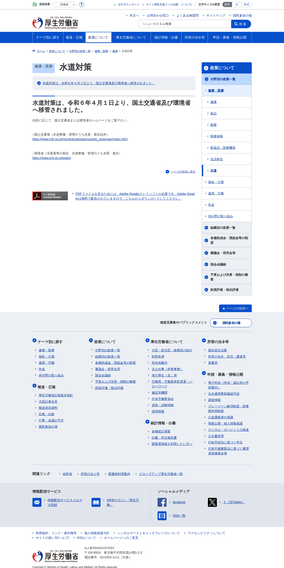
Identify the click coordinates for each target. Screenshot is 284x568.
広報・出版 (46, 409)
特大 (246, 4)
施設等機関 (159, 389)
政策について (222, 68)
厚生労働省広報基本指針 (56, 390)
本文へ (134, 15)
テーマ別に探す (51, 340)
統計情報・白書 (164, 419)
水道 (213, 170)
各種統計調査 (161, 426)
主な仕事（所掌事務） (167, 366)
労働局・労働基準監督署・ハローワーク (172, 381)
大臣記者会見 (48, 396)
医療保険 (216, 136)
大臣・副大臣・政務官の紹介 (172, 347)
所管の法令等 (219, 340)
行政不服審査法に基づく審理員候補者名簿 (228, 446)
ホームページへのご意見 (121, 533)
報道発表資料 (48, 403)
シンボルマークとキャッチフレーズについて (148, 528)
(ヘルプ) (187, 4)
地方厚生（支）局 (164, 372)
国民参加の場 (242, 15)
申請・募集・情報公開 (226, 370)
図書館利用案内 (119, 469)
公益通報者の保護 (220, 412)
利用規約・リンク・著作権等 (56, 528)
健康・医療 (216, 90)
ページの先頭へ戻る (183, 171)
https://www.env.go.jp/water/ (51, 158)
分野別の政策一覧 (222, 79)
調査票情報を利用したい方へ (172, 439)
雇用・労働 (216, 193)
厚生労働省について (168, 340)
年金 (211, 205)
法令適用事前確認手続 (223, 389)
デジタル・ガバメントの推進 (228, 425)
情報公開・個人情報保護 (225, 418)
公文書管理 (216, 431)
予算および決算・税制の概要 (229, 277)
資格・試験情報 (163, 402)
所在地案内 (159, 360)
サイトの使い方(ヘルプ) (52, 533)
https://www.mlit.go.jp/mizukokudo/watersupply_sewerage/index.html (80, 139)
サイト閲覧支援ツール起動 (162, 4)
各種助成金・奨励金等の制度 (229, 240)
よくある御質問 (188, 15)
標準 (227, 4)
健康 (213, 102)
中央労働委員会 (163, 396)
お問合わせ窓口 (158, 15)
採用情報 (158, 408)
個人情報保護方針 (96, 528)
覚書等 (213, 360)
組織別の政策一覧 (222, 227)
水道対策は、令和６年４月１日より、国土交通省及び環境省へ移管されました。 (99, 83)
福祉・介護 (216, 182)
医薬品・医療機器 (222, 147)
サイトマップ (215, 15)
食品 (213, 113)
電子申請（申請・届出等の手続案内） (228, 380)
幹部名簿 (158, 353)
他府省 (67, 469)
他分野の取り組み (220, 216)
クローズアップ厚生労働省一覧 (161, 469)
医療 (213, 125)
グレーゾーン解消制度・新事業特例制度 (228, 404)
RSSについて (86, 533)
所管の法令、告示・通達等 (227, 353)
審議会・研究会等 (222, 253)
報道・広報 (48, 383)
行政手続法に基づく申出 (225, 437)
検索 (244, 24)
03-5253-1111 (110, 552)
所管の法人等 (90, 469)
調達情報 (214, 395)
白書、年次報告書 (164, 432)
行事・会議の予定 (51, 415)
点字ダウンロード (128, 4)
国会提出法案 (217, 347)
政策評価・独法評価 (224, 290)
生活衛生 (216, 159)
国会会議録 (218, 264)
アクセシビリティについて (206, 528)
